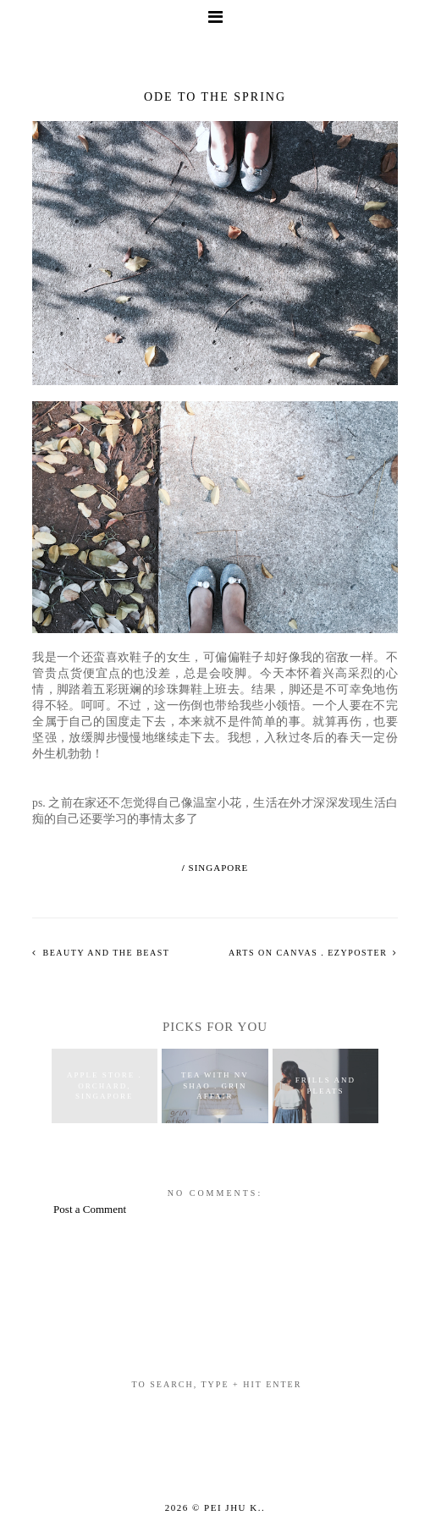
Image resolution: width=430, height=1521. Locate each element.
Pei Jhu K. (233, 1507)
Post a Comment (89, 1209)
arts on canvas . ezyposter (309, 952)
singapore (219, 867)
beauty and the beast (105, 952)
